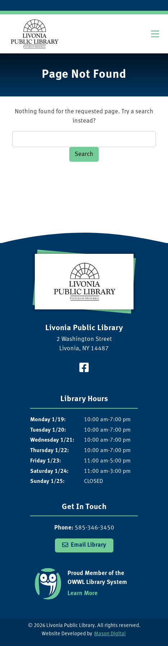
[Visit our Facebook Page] (84, 369)
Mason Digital (110, 634)
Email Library (88, 545)
